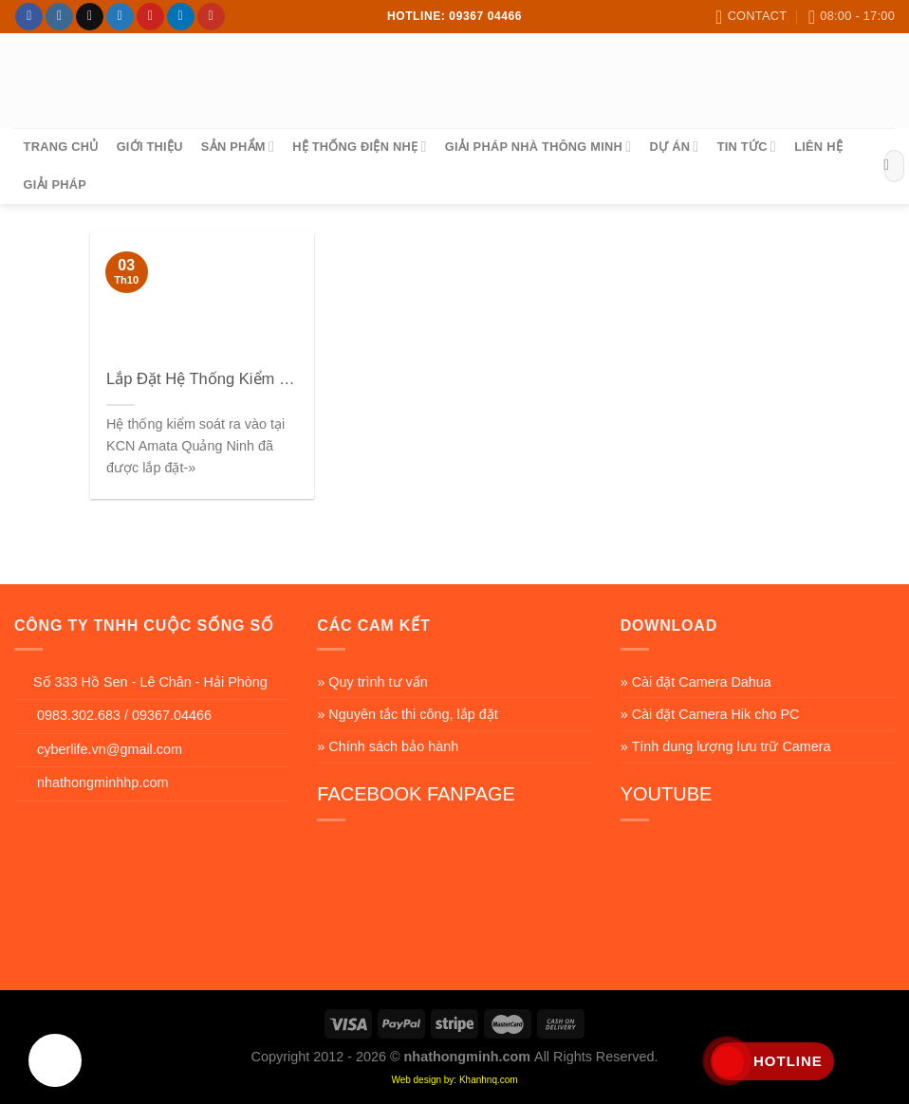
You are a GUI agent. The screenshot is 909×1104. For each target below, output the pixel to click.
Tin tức (746, 147)
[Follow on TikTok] (89, 17)
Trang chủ (61, 146)
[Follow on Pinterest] (150, 17)
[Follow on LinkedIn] (181, 17)
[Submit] (886, 166)
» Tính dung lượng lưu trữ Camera (726, 746)
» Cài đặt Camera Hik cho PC (710, 714)
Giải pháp (55, 184)
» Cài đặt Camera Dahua (696, 682)
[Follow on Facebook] (29, 17)
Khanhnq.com (488, 1080)
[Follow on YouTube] (211, 17)
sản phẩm (237, 147)
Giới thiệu (150, 146)
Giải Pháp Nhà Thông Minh (538, 147)
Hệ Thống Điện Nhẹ (359, 147)
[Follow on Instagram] (59, 17)
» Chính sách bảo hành (387, 746)
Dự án (674, 147)
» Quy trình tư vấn (372, 682)
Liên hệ (818, 146)
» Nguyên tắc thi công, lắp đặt (407, 714)
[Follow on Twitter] (120, 17)
